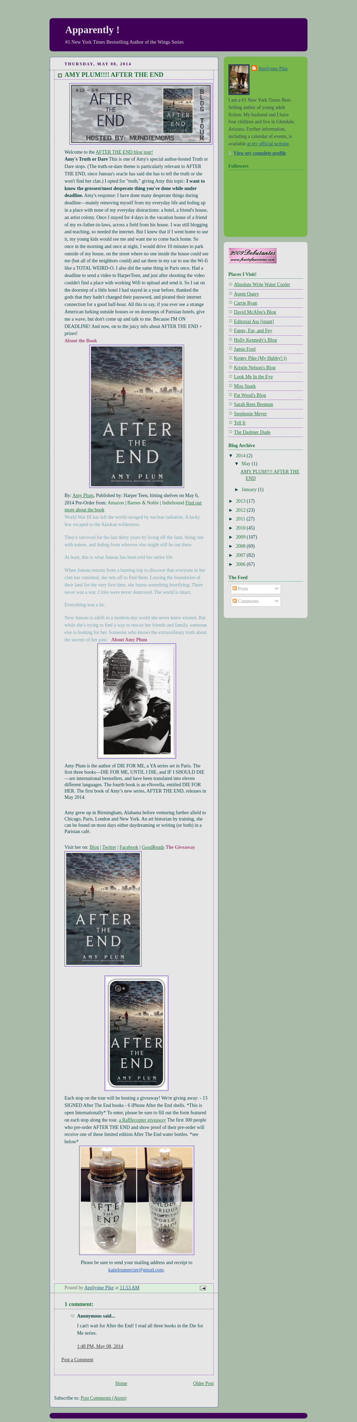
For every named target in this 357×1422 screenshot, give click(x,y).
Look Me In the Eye (253, 376)
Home (121, 1383)
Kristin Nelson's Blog (255, 367)
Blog (94, 847)
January (250, 489)
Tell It (239, 422)
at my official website (268, 143)
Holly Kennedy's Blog (255, 340)
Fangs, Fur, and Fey (253, 330)
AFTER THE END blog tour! (124, 152)
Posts (240, 588)
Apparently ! (92, 29)
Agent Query (246, 294)
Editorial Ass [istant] (254, 321)
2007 (241, 555)
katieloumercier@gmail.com (136, 1269)
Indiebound (173, 502)
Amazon (116, 502)
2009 (241, 537)
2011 (241, 519)
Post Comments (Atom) (104, 1398)
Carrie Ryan (245, 303)
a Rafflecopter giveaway (142, 1120)
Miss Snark (245, 386)
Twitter (109, 847)
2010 (241, 528)
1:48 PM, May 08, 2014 (100, 1346)
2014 (241, 455)
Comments (246, 601)
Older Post (203, 1383)
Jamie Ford (245, 349)
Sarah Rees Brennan (253, 404)
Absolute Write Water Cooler (262, 284)
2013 (241, 501)
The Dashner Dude (252, 432)
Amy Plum (83, 495)
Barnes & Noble (143, 502)
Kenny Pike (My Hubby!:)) (260, 358)
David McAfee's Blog (255, 312)
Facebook (129, 847)
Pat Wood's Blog (250, 395)
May (247, 463)
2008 (241, 546)
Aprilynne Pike (273, 68)
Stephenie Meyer (250, 413)
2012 (241, 510)
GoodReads (153, 847)
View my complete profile (260, 153)
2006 (241, 564)
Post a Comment (77, 1359)
